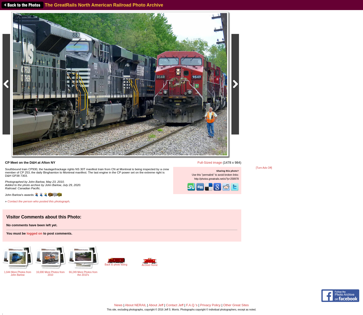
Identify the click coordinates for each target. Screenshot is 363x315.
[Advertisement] (264, 88)
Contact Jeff (175, 305)
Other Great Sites (236, 305)
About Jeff (156, 305)
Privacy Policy (210, 305)
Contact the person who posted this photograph (39, 201)
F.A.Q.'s (191, 305)
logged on (34, 233)
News (118, 305)
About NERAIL (135, 305)
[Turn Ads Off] (264, 167)
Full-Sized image (210, 162)
